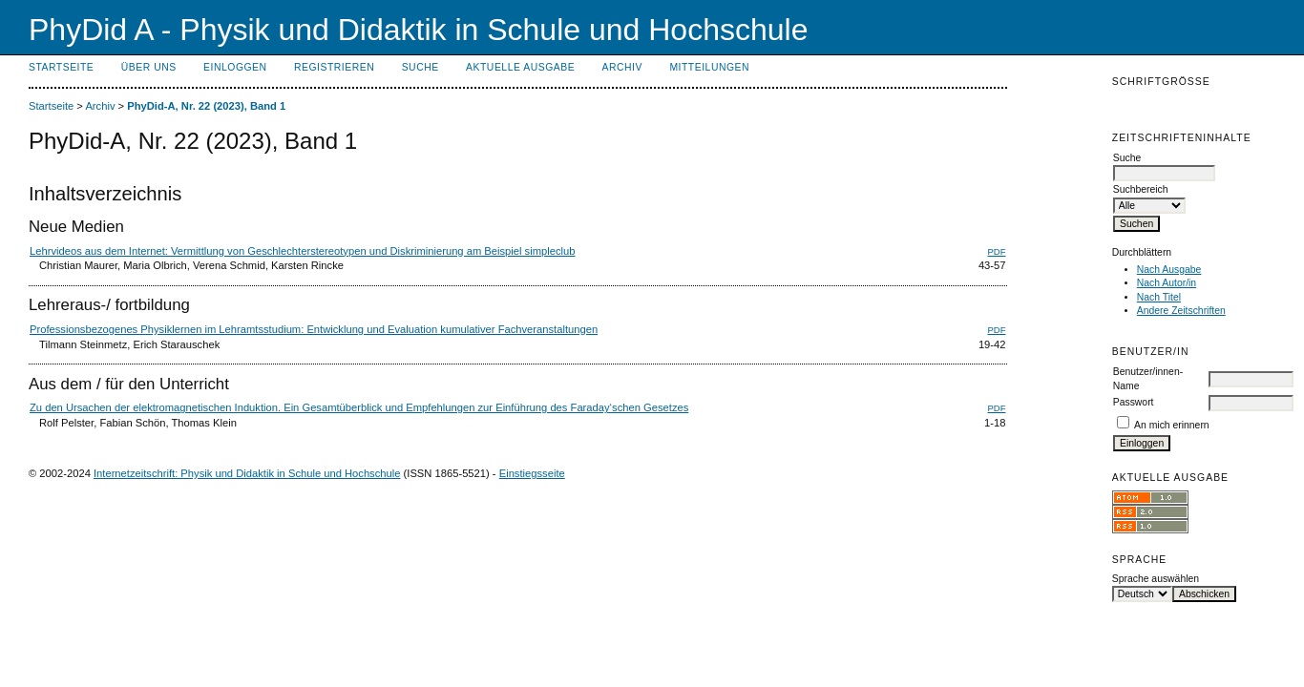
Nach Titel (1159, 297)
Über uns (149, 67)
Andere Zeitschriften (1181, 310)
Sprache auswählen (1155, 578)
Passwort (1133, 402)
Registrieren (334, 67)
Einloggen (234, 67)
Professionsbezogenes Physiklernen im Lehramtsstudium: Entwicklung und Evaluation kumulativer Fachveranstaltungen (314, 329)
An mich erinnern (1171, 425)
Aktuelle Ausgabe (520, 67)
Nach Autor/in (1166, 283)
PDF (997, 251)
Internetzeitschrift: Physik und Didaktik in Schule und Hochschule (247, 473)
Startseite (61, 67)
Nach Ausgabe (1169, 269)
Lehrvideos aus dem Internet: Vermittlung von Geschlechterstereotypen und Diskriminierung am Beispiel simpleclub (302, 251)
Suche (420, 67)
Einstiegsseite (532, 473)
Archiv (622, 67)
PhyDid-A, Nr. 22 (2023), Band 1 (206, 106)
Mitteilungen (709, 67)
